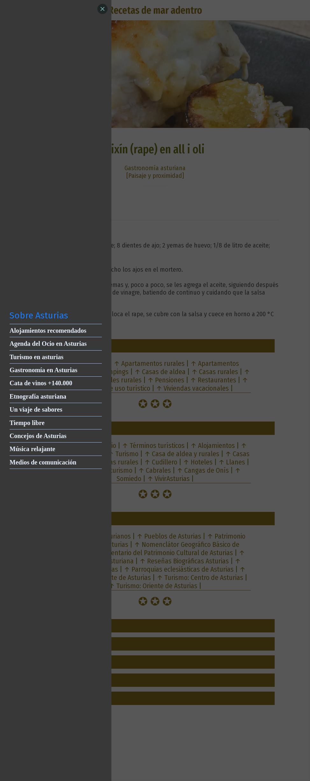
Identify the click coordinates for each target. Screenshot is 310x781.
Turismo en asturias (36, 356)
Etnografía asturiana (38, 396)
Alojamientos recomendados (48, 330)
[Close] (102, 9)
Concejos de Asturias (38, 435)
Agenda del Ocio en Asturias (48, 343)
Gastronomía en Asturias (43, 369)
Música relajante (32, 448)
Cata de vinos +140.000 (41, 383)
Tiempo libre (27, 422)
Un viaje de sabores (36, 409)
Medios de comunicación (43, 462)
